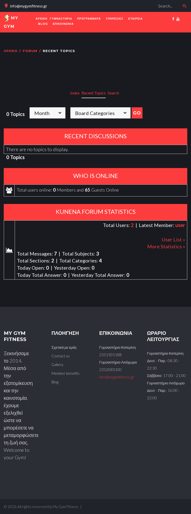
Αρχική (10, 53)
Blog (54, 382)
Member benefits (65, 373)
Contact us (60, 356)
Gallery (57, 364)
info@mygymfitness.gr (28, 6)
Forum (30, 53)
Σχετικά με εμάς (64, 347)
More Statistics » (166, 249)
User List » (173, 241)
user (180, 227)
